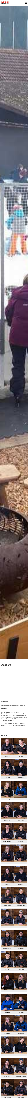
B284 (7, 720)
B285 (12, 720)
